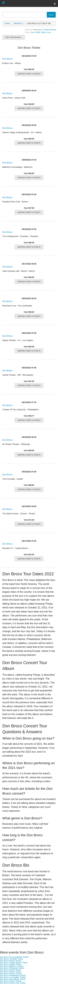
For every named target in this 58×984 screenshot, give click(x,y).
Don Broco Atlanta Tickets (10, 961)
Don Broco (7, 59)
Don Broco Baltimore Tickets (11, 966)
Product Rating (49, 30)
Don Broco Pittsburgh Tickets (12, 968)
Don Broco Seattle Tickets (10, 964)
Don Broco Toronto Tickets (11, 974)
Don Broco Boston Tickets (10, 981)
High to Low (46, 32)
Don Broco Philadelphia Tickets (13, 975)
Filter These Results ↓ (13, 37)
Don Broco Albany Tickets (10, 972)
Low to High (35, 32)
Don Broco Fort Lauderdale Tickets (14, 957)
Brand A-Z (18, 23)
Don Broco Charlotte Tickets (11, 959)
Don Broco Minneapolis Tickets (13, 979)
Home (7, 23)
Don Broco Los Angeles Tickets (13, 977)
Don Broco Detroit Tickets (10, 970)
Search (51, 15)
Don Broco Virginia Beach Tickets (14, 963)
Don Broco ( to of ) (39, 23)
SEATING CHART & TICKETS (29, 74)
